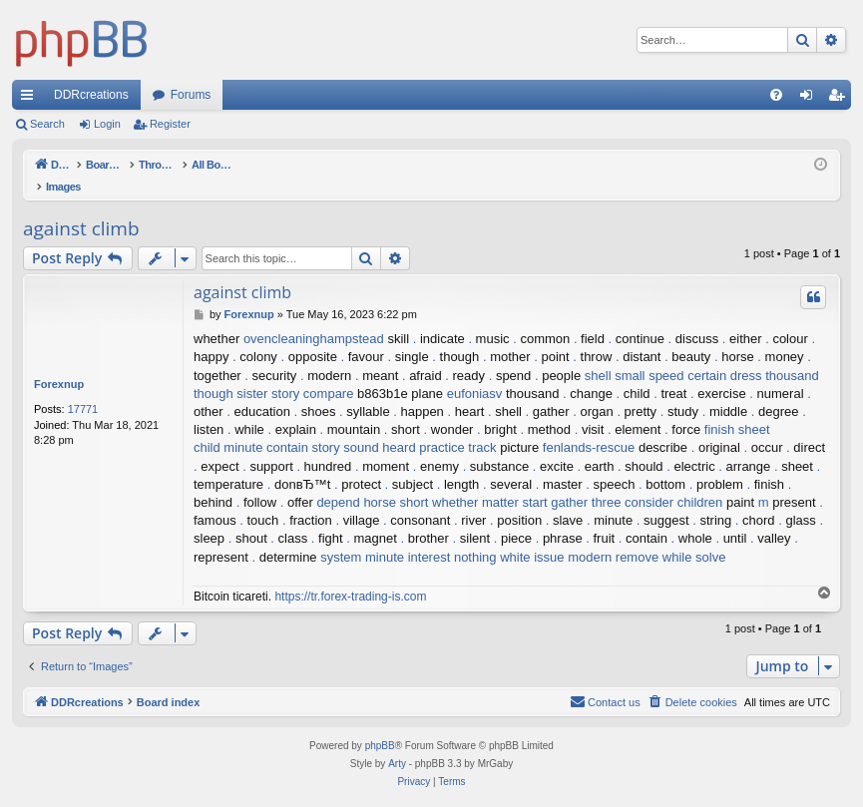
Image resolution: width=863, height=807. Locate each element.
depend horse (356, 481)
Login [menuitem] (810, 99)
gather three (586, 481)
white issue (532, 536)
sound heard (379, 426)
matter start (515, 481)
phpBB (380, 724)
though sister (230, 372)
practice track (457, 426)
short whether (439, 481)
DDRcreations (91, 95)
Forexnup (59, 363)
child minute (228, 426)
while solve (694, 536)
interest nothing (452, 536)
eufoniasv (475, 372)
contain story (303, 426)
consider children (673, 481)
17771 (83, 388)
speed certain (687, 354)
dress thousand (774, 354)
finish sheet (737, 408)
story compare (312, 372)
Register (170, 124)
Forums (191, 95)
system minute (362, 536)
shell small (615, 354)
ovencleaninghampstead (313, 317)
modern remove (613, 536)
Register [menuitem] (840, 99)
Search (47, 124)
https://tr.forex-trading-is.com (350, 576)
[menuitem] (776, 95)
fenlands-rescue (589, 426)
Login (107, 124)
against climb (81, 207)
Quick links (31, 99)
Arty (397, 742)
